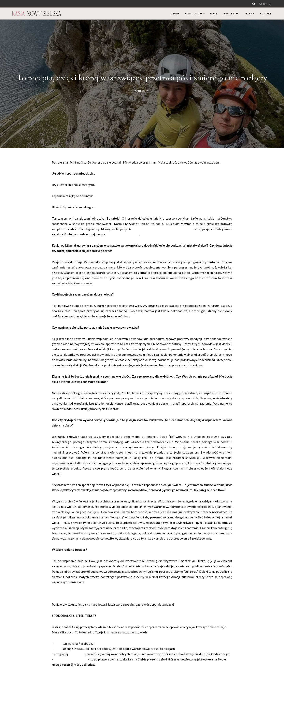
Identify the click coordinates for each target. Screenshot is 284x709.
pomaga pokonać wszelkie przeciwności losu (162, 229)
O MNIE (175, 13)
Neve (15, 704)
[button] (204, 13)
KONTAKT (265, 13)
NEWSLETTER (230, 13)
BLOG (213, 13)
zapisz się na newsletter (71, 661)
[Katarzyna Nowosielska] (36, 13)
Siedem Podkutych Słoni (122, 234)
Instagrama (76, 656)
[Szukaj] (253, 3)
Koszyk (265, 4)
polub (58, 645)
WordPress (46, 704)
